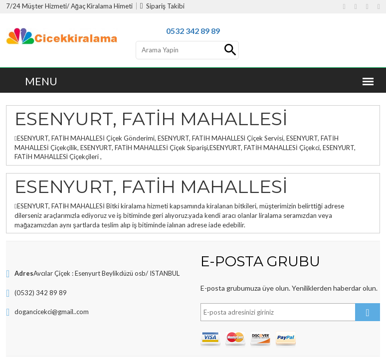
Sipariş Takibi (162, 6)
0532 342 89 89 (193, 30)
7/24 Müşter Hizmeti (36, 6)
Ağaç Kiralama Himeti (102, 6)
